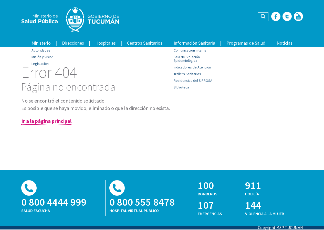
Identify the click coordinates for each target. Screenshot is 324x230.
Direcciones (73, 43)
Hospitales (105, 43)
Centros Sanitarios (144, 43)
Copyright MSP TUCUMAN (280, 227)
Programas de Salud (245, 43)
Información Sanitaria (194, 43)
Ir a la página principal (46, 121)
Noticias (284, 43)
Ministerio (41, 43)
